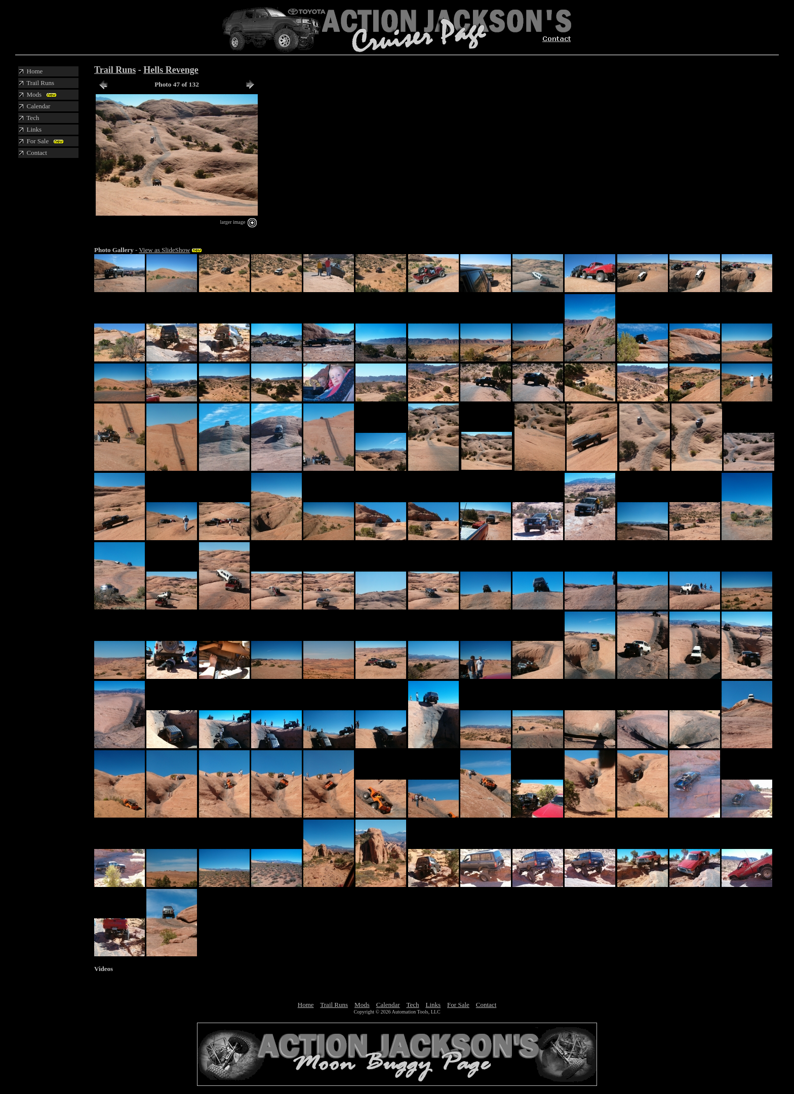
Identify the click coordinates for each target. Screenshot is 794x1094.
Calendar (388, 1004)
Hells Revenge (170, 70)
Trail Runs (115, 70)
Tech (412, 1004)
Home (306, 1004)
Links (433, 1004)
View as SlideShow (164, 250)
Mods (362, 1004)
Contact (486, 1004)
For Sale (458, 1004)
